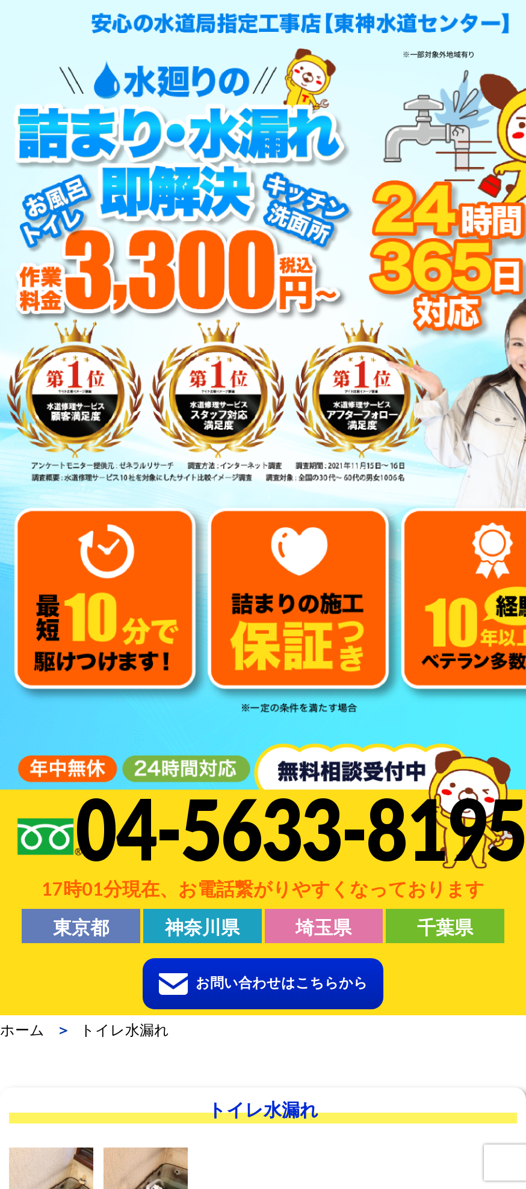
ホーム (22, 1030)
